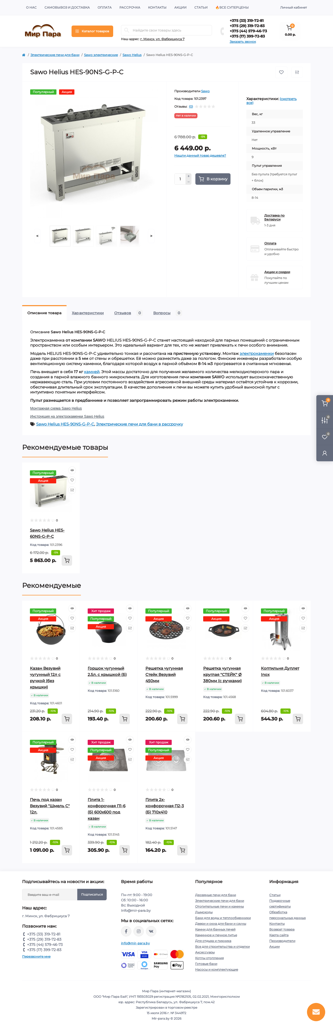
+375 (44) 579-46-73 (248, 31)
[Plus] (188, 176)
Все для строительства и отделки (222, 946)
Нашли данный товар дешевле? (200, 155)
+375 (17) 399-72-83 (247, 36)
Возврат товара (281, 929)
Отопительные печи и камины (219, 906)
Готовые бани (206, 964)
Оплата (105, 7)
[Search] (126, 30)
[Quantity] (180, 179)
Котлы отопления (209, 958)
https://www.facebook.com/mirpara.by (126, 931)
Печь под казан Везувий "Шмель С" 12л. (50, 806)
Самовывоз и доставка (67, 7)
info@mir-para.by (135, 943)
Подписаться (92, 894)
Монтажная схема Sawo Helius (56, 408)
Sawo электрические (101, 55)
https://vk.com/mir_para (151, 931)
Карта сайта (279, 935)
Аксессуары (205, 952)
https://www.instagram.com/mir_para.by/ (138, 931)
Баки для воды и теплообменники (223, 918)
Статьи (201, 7)
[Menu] (92, 31)
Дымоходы (204, 912)
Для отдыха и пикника (213, 941)
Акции (180, 7)
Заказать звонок (243, 42)
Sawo (205, 91)
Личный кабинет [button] (293, 7)
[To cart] (67, 560)
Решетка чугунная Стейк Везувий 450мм (164, 674)
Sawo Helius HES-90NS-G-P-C (65, 424)
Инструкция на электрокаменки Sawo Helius (67, 416)
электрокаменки (257, 353)
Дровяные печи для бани (215, 895)
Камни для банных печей (215, 929)
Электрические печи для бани (54, 55)
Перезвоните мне (36, 956)
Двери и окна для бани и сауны (220, 924)
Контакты (157, 7)
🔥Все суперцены (232, 7)
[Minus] (188, 182)
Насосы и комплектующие (216, 969)
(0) (191, 106)
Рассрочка (129, 7)
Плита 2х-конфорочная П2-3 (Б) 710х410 (164, 806)
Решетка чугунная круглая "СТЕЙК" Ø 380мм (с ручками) (222, 674)
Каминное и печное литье (216, 935)
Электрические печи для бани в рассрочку (139, 424)
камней (91, 371)
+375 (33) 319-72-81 (247, 20)
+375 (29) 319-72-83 (247, 25)
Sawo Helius (132, 55)
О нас (31, 7)
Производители (282, 941)
